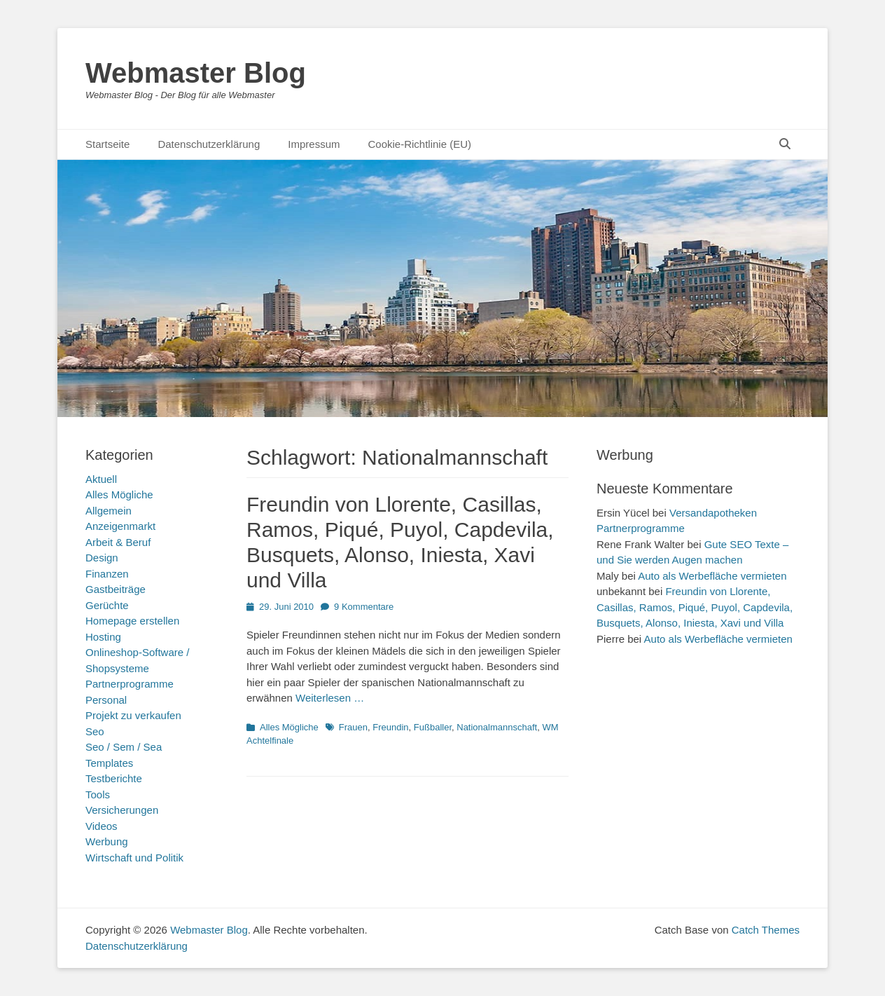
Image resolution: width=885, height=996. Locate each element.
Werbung (106, 841)
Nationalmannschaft (497, 727)
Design (101, 558)
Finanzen (107, 574)
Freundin (390, 727)
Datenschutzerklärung (209, 144)
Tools (97, 794)
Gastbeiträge (115, 589)
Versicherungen (121, 810)
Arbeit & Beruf (118, 542)
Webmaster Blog (195, 72)
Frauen (353, 727)
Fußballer (433, 727)
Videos (101, 826)
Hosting (103, 637)
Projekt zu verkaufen (133, 715)
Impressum (314, 144)
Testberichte (113, 778)
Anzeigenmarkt (120, 526)
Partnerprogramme (129, 684)
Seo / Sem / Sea (123, 747)
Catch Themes (766, 930)
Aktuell (101, 479)
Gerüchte (107, 605)
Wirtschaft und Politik (134, 858)
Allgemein (108, 511)
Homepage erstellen (132, 621)
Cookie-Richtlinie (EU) (419, 144)
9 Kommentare (363, 606)
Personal (106, 700)
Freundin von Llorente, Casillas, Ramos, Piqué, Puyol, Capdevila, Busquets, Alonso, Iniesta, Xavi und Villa (695, 607)
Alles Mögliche (289, 727)
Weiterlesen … (329, 698)
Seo (94, 731)
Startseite (107, 144)
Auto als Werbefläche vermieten (712, 576)
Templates (109, 763)
